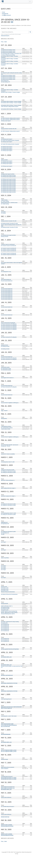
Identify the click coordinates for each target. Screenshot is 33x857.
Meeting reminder (4, 345)
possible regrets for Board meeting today (9, 611)
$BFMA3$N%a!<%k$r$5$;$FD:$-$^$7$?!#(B (9, 683)
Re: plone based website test (6, 280)
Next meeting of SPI (4, 80)
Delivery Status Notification (6, 797)
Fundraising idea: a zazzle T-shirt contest (8, 716)
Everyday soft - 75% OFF (5, 446)
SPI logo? (2, 534)
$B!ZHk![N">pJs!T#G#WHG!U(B (7, 675)
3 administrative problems (6, 426)
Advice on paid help (5, 557)
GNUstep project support (6, 120)
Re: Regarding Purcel (5, 523)
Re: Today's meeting (5, 201)
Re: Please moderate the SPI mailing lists (8, 324)
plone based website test (6, 279)
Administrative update (5, 367)
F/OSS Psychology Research (6, 699)
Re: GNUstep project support (6, 139)
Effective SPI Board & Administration (8, 591)
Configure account (6, 15)
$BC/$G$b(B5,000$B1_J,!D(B (6, 657)
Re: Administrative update (6, 368)
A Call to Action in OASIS (5, 429)
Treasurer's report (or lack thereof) (7, 244)
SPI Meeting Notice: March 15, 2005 (7, 462)
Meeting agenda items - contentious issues (9, 202)
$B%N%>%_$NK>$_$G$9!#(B (6, 824)
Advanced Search (5, 35)
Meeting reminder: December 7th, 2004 (8, 221)
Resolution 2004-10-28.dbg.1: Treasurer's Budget (10, 92)
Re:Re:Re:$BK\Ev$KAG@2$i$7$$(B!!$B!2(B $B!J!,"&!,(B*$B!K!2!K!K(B (9, 726)
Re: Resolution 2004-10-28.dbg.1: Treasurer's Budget (11, 101)
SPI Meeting (3, 211)
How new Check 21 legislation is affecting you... (10, 402)
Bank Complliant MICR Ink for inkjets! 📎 (8, 488)
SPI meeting (3, 213)
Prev (2, 41)
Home (3, 12)
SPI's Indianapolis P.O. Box (6, 271)
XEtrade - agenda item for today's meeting (9, 612)
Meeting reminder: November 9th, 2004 (8, 128)
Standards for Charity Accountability (8, 454)
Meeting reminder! (4, 236)
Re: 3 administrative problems (6, 427)
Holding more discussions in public (7, 469)
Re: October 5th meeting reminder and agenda (10, 140)
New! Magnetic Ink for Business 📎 (7, 377)
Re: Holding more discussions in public (8, 471)
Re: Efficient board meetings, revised (8, 49)
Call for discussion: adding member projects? (9, 106)
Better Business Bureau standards (7, 767)
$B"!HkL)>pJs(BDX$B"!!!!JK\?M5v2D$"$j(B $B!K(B (10, 649)
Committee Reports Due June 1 (7, 776)
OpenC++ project (4, 159)
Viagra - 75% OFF (4, 410)
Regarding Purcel (4, 522)
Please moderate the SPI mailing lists (8, 322)
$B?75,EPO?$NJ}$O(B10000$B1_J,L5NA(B (8, 750)
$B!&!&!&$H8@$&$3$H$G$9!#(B (7, 826)
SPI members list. (4, 623)
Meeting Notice (4, 418)
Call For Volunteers (4, 768)
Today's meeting (4, 200)
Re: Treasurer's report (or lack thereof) (8, 245)
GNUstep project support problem (7, 174)
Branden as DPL (4, 586)
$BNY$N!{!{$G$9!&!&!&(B (5, 734)
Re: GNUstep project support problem (8, 175)
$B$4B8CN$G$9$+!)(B (5, 817)
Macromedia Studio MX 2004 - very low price (9, 444)
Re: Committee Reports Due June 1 (7, 806)
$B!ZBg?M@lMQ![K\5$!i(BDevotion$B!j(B (8, 777)
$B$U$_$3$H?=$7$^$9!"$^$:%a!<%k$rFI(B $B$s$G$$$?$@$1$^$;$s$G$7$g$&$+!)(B (11, 707)
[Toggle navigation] (30, 1)
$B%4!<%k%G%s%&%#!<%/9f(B (7, 724)
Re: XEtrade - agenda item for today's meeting (10, 621)
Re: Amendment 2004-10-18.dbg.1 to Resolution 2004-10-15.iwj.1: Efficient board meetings (11, 54)
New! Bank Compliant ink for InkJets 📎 (8, 496)
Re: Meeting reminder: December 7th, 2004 (9, 223)
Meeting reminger (4, 759)
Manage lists (5, 13)
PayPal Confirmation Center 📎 (7, 606)
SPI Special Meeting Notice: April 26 (8, 613)
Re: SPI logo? (3, 542)
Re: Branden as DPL (4, 588)
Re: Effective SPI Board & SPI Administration (9, 594)
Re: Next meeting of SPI (5, 81)
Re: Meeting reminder (5, 346)
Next (5, 41)
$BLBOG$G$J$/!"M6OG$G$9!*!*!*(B (7, 786)
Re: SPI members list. (5, 624)
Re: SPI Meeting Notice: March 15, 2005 (8, 513)
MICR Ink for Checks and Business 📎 (8, 480)
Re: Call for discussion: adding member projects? (10, 118)
